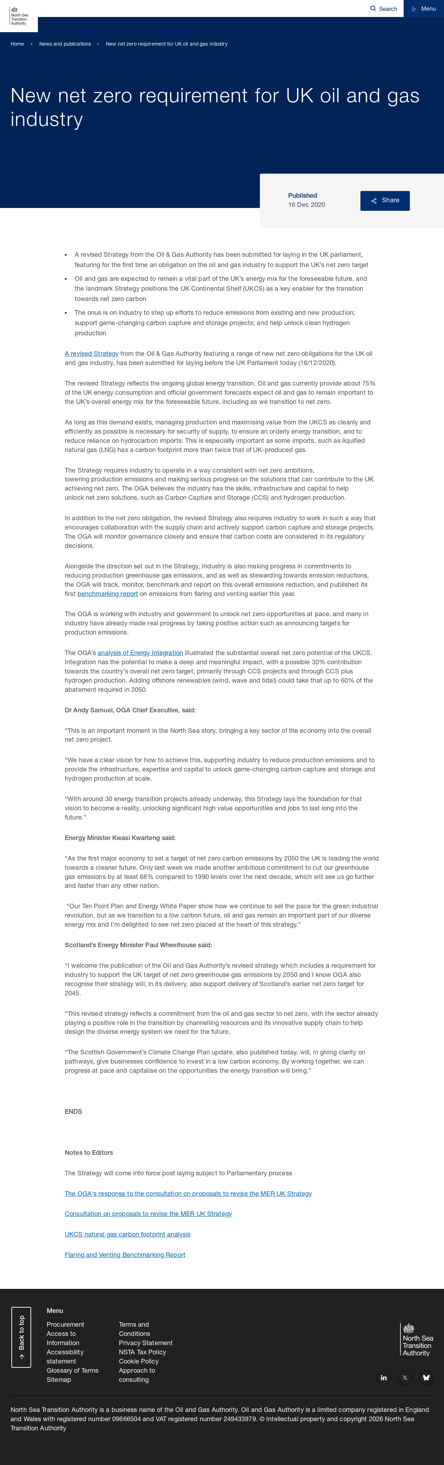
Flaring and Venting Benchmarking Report (125, 1255)
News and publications (65, 44)
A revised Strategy (92, 354)
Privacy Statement (146, 1343)
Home (17, 44)
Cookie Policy (139, 1362)
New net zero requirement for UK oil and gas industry (167, 44)
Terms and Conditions (134, 1330)
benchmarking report (108, 594)
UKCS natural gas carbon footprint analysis (127, 1235)
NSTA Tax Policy (142, 1353)
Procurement (65, 1325)
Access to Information (63, 1339)
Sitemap (59, 1380)
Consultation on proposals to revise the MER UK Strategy (148, 1214)
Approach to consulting (137, 1376)
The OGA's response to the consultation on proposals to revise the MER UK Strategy (188, 1194)
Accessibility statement (65, 1357)
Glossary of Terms (72, 1371)
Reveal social (374, 201)
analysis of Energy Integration (140, 653)
